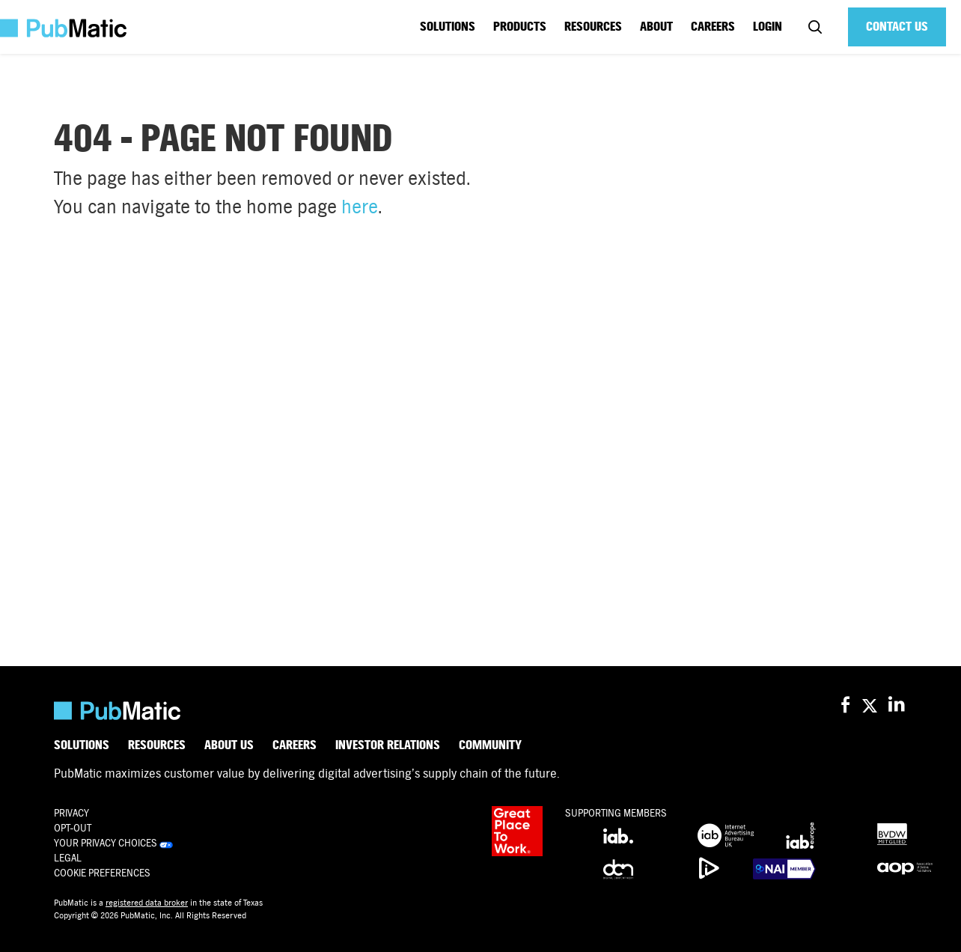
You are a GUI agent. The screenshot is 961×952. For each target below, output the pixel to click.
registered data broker (147, 902)
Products (519, 26)
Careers (713, 26)
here (359, 207)
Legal (68, 858)
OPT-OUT (72, 828)
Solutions (447, 26)
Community (490, 745)
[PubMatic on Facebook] (845, 705)
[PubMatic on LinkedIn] (897, 705)
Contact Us (897, 26)
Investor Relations (387, 745)
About (656, 26)
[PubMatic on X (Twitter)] (871, 705)
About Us (229, 745)
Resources (593, 26)
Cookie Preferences (102, 873)
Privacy (71, 813)
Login (767, 26)
